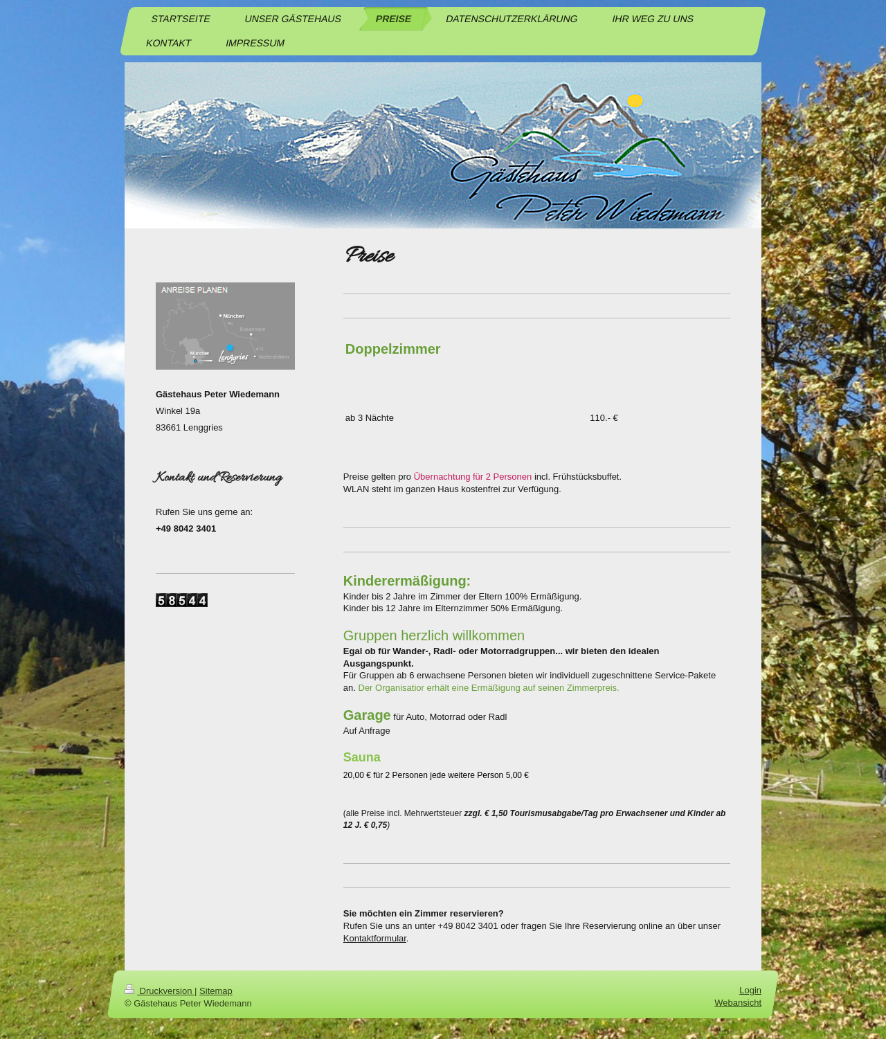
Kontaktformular (374, 938)
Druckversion (160, 991)
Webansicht (737, 1002)
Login (750, 990)
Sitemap (216, 991)
